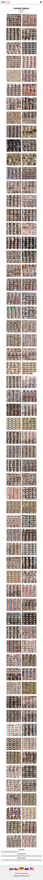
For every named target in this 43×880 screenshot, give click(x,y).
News (19, 873)
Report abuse (24, 873)
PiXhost (28, 876)
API (16, 873)
